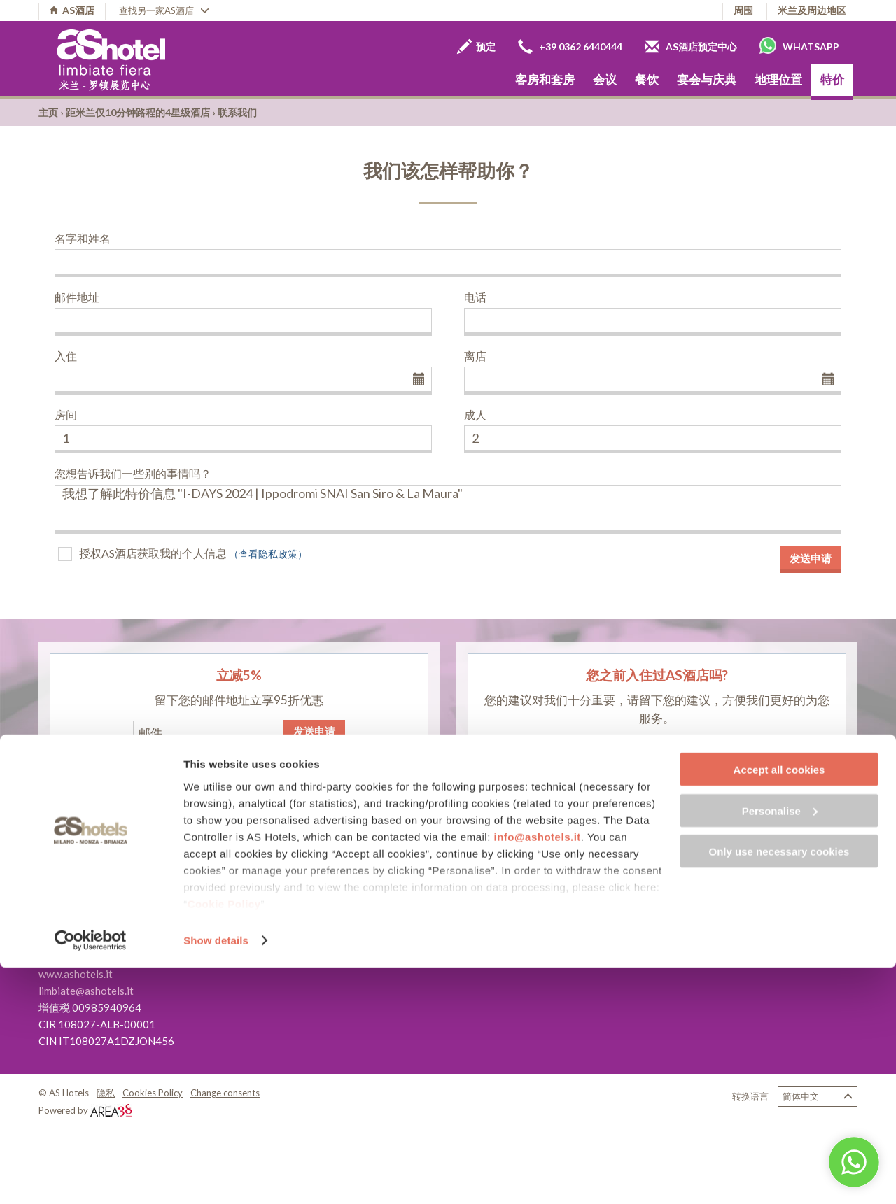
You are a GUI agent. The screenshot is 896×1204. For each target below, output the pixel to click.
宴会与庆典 (706, 79)
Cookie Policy (224, 1139)
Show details (215, 1176)
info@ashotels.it (537, 1072)
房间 (66, 414)
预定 (476, 46)
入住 (66, 355)
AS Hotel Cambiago (362, 936)
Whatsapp (799, 45)
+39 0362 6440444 (570, 46)
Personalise (780, 1047)
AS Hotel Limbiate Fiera (372, 885)
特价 (832, 79)
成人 (475, 414)
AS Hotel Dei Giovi (361, 902)
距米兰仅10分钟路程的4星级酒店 (138, 112)
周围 (743, 10)
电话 (475, 297)
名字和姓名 (83, 238)
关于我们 (617, 924)
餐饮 (647, 79)
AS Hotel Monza (355, 919)
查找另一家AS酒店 (164, 10)
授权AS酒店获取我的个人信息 (153, 553)
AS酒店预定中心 (691, 46)
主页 (48, 112)
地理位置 (778, 79)
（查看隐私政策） (268, 554)
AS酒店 (72, 10)
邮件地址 (77, 297)
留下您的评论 (657, 752)
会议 (605, 79)
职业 (606, 941)
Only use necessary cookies (779, 1087)
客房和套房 (545, 79)
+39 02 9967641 (101, 940)
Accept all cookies (779, 1006)
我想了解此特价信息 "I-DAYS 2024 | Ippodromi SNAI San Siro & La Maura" (448, 509)
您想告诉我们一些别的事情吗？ (133, 473)
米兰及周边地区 (812, 10)
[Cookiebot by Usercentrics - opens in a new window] (90, 1176)
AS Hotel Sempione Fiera (374, 953)
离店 (475, 355)
